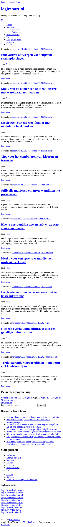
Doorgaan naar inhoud (10, 2)
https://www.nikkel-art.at (12, 500)
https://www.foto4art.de (11, 512)
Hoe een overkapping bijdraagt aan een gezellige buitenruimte (28, 330)
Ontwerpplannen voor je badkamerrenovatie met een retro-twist (34, 417)
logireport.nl (12, 8)
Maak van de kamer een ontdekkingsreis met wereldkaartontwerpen (29, 90)
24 (56, 398)
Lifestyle (10, 42)
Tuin (8, 37)
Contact (9, 44)
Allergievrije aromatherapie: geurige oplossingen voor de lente (33, 432)
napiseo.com (14, 519)
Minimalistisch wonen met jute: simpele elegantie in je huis (32, 424)
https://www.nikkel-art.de (12, 497)
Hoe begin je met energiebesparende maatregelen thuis (30, 441)
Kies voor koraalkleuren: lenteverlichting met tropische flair (32, 434)
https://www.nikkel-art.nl (12, 495)
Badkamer (16, 32)
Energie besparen (13, 39)
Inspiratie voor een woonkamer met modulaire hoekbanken (25, 124)
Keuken (15, 30)
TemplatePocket (30, 522)
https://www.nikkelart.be (11, 505)
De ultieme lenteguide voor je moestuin (23, 427)
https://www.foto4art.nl (11, 510)
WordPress (5, 524)
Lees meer (5, 78)
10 (45, 398)
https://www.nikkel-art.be (12, 493)
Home (9, 25)
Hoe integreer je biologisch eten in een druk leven (28, 444)
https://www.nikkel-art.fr (12, 502)
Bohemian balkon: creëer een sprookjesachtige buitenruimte (32, 429)
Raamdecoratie (12, 34)
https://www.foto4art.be (11, 507)
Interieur (10, 27)
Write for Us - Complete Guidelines (21, 479)
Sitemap (10, 477)
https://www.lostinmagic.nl (12, 490)
